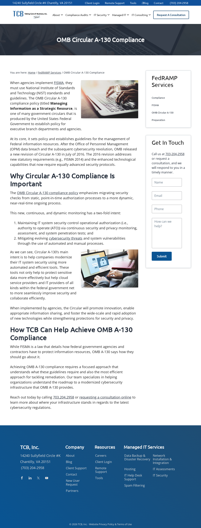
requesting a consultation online (105, 397)
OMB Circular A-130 (162, 112)
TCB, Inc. (82, 524)
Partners (72, 491)
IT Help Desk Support (133, 477)
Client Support (76, 468)
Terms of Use (124, 524)
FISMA (59, 82)
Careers (100, 455)
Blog (145, 3)
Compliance (158, 97)
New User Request (73, 482)
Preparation (158, 119)
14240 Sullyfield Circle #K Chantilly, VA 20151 (42, 3)
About (70, 455)
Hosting (130, 469)
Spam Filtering (134, 485)
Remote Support (115, 3)
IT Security (160, 475)
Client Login (92, 3)
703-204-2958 (174, 154)
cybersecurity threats (65, 238)
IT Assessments (164, 469)
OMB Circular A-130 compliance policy (47, 193)
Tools (133, 3)
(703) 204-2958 (179, 3)
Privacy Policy (106, 524)
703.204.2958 (63, 397)
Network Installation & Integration (162, 459)
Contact (159, 3)
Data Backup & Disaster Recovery (137, 457)
